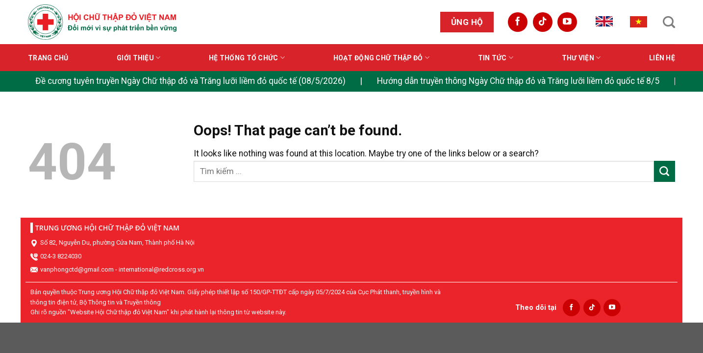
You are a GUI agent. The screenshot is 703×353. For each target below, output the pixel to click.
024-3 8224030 (60, 256)
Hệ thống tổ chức (247, 57)
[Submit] (664, 171)
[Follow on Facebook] (517, 22)
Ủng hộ (467, 22)
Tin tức (495, 57)
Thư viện (581, 57)
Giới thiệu (138, 57)
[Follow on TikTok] (542, 22)
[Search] (669, 22)
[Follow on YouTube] (567, 22)
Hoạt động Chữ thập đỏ (381, 57)
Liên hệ (662, 58)
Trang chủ (48, 58)
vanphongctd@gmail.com (77, 269)
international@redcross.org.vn (161, 269)
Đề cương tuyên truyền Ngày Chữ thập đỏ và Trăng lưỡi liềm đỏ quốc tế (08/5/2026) (190, 81)
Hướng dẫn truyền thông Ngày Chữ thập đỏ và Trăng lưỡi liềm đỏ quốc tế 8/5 (518, 81)
